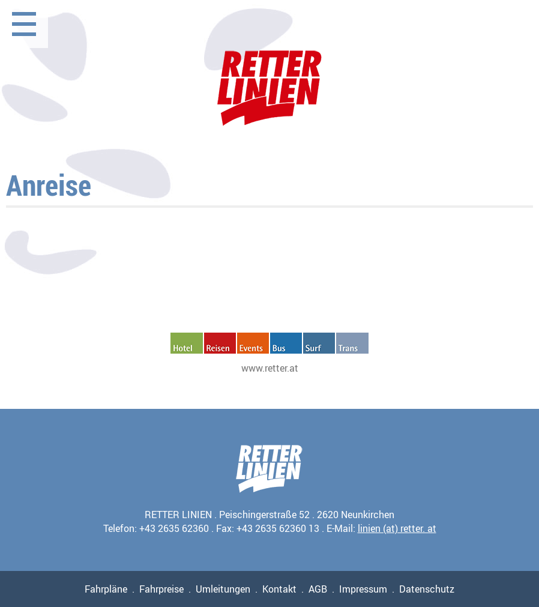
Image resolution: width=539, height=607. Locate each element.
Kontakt (279, 589)
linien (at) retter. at (397, 528)
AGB (318, 589)
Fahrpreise (161, 589)
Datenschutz (426, 589)
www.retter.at (269, 368)
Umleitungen (223, 589)
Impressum (363, 589)
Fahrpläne (106, 589)
